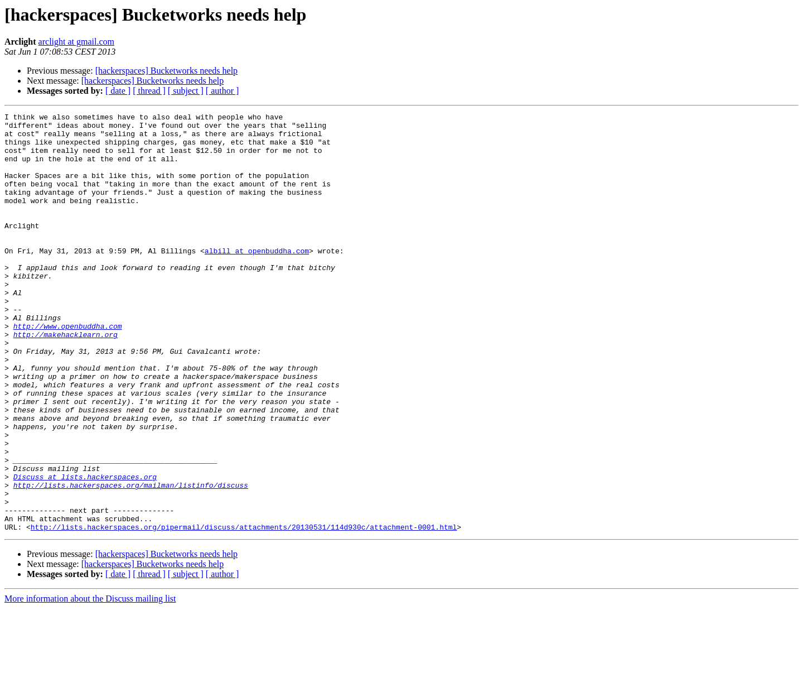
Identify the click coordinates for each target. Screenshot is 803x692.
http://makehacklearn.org (65, 379)
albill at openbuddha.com (257, 279)
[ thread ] (149, 90)
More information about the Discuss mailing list (90, 682)
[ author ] (222, 90)
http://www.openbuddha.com (67, 369)
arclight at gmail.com (76, 41)
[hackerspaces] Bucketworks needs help (166, 70)
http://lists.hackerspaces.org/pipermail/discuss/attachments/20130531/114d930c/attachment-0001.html (244, 611)
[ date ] (117, 90)
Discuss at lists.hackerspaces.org (85, 550)
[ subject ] (186, 90)
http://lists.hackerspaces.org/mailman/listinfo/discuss (130, 560)
